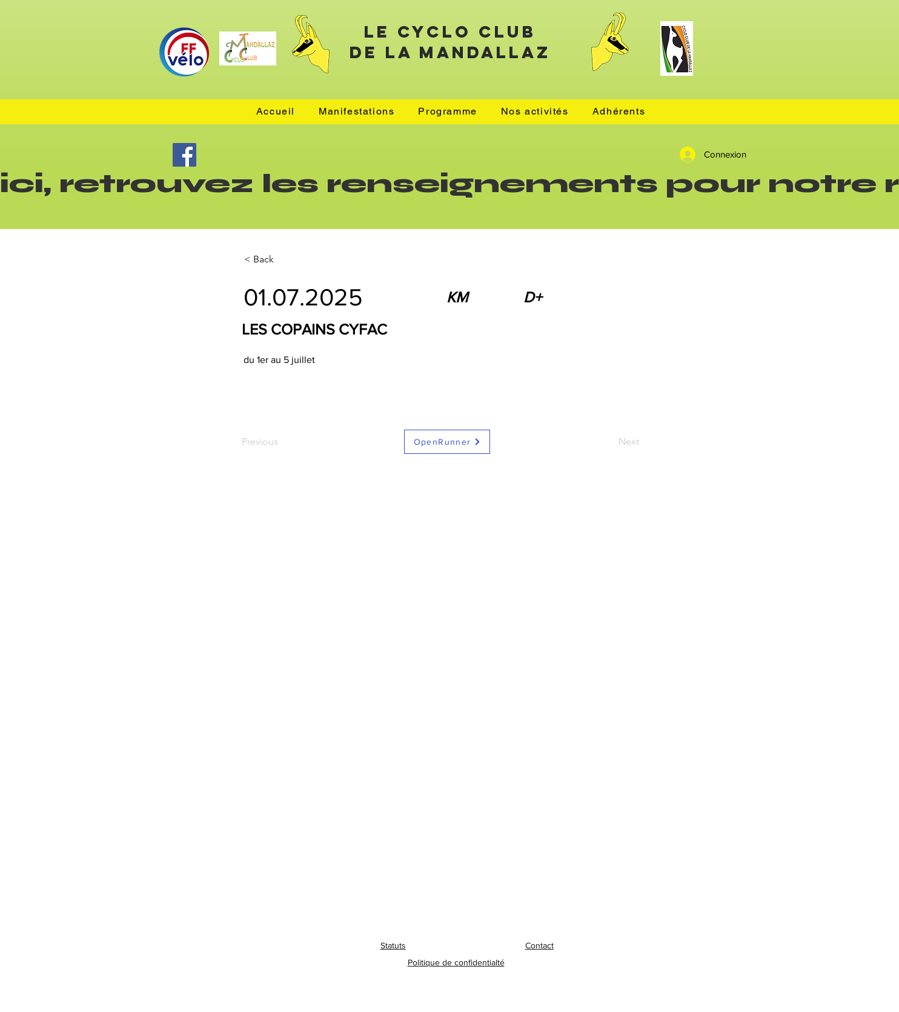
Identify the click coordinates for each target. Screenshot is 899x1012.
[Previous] (282, 442)
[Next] (609, 442)
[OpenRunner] (447, 442)
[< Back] (284, 259)
